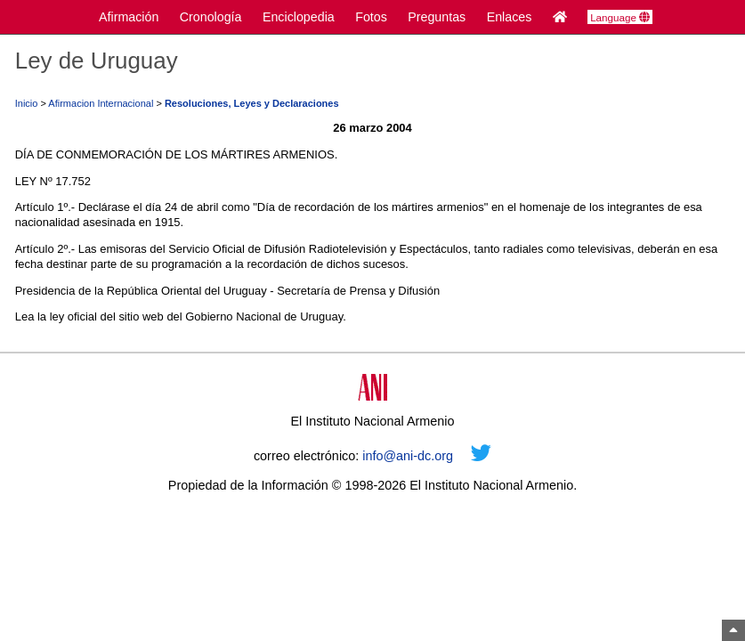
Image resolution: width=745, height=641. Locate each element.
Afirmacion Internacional (100, 103)
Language (620, 18)
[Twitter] (481, 456)
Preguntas (437, 17)
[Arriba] (733, 630)
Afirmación (128, 17)
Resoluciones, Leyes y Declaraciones (252, 103)
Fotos (371, 17)
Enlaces (509, 17)
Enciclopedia (299, 17)
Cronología (211, 17)
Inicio (26, 103)
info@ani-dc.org (407, 456)
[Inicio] (560, 17)
